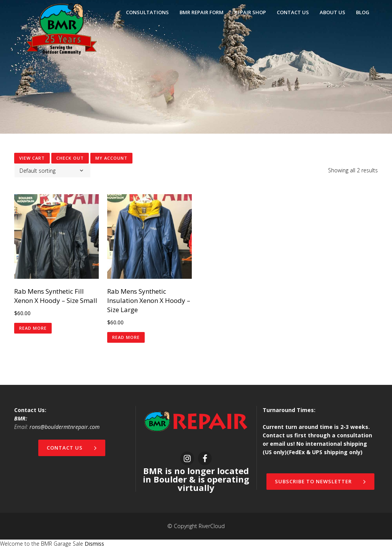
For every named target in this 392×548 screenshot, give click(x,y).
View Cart (32, 158)
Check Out (70, 158)
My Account (111, 158)
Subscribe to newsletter (320, 481)
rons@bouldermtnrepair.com (64, 426)
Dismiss (94, 543)
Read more (33, 328)
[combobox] (52, 171)
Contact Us (72, 447)
